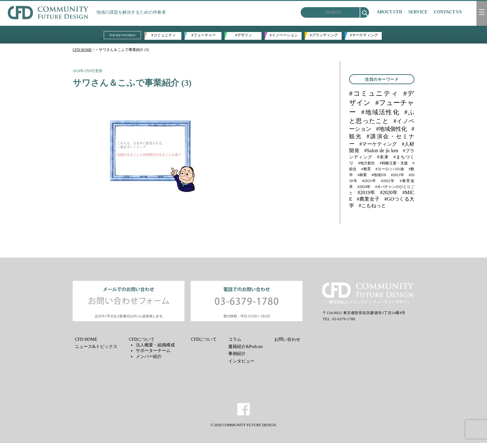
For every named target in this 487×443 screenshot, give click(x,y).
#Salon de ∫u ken (381, 150)
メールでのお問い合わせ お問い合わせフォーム (128, 301)
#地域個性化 (391, 129)
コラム (234, 339)
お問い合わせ (287, 339)
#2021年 (397, 175)
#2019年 (366, 192)
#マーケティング (364, 35)
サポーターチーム (153, 350)
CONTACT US (448, 12)
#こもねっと (372, 205)
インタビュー (241, 361)
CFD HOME (82, 50)
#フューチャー (204, 35)
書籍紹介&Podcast (245, 346)
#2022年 (388, 181)
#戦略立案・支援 (394, 163)
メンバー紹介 (149, 356)
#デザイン (243, 35)
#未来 (383, 157)
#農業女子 (368, 199)
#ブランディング (324, 35)
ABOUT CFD (389, 12)
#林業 (362, 175)
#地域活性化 (380, 112)
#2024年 (364, 187)
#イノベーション (284, 35)
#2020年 (389, 192)
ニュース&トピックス (96, 346)
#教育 (366, 169)
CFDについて (142, 339)
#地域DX (378, 175)
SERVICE (418, 12)
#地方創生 (366, 163)
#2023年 (369, 181)
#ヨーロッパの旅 (389, 169)
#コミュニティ (164, 35)
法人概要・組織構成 (155, 345)
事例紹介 (237, 353)
